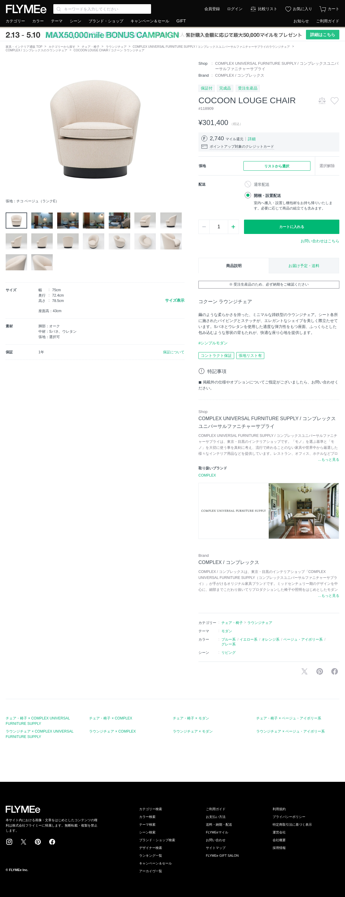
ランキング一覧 (150, 855)
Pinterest (37, 841)
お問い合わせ (216, 840)
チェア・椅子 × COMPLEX (110, 718)
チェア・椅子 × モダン (191, 718)
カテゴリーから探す (62, 46)
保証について (173, 352)
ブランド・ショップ (105, 21)
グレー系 (228, 644)
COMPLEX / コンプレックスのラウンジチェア (36, 50)
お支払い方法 (216, 817)
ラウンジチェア (116, 46)
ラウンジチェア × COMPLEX (112, 731)
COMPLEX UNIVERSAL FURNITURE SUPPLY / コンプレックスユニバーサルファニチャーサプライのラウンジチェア (211, 46)
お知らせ (301, 21)
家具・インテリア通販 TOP (24, 46)
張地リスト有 (250, 355)
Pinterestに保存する (319, 671)
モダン (226, 631)
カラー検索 (147, 817)
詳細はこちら (322, 34)
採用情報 (279, 848)
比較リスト (267, 9)
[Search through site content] (102, 9)
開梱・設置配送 (267, 195)
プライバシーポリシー (289, 817)
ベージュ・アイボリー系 (303, 639)
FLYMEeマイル (217, 832)
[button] (10, 128)
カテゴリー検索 (150, 809)
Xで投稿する (304, 671)
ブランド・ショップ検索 (157, 840)
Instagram (9, 841)
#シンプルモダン (213, 343)
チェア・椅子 (91, 46)
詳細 (252, 139)
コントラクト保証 (216, 355)
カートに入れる (291, 227)
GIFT (181, 21)
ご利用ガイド (327, 21)
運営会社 (279, 832)
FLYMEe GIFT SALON (222, 855)
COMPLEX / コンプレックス (239, 75)
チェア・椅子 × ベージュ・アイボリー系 (288, 718)
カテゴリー (15, 21)
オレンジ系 (270, 639)
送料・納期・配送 (219, 824)
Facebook (52, 841)
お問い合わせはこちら (320, 241)
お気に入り (302, 9)
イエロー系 (248, 639)
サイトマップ (216, 848)
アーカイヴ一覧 (150, 871)
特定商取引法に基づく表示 (292, 824)
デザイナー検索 (150, 848)
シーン (75, 21)
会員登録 (212, 9)
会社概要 (279, 840)
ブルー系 (228, 639)
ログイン (235, 9)
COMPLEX (207, 475)
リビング (228, 653)
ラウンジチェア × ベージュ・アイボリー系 (290, 731)
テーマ (57, 21)
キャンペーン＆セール (149, 21)
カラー (38, 21)
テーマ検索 (147, 824)
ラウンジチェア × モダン (193, 731)
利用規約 (279, 809)
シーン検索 (147, 832)
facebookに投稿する (334, 671)
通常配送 (261, 184)
